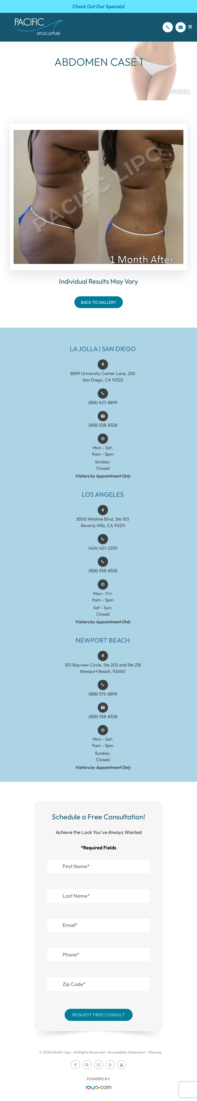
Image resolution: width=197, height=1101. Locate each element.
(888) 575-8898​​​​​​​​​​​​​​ (102, 702)
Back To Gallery (98, 302)
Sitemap (155, 1052)
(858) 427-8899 (102, 411)
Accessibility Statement (126, 1052)
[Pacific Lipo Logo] (37, 27)
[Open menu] (190, 27)
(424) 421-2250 (102, 557)
